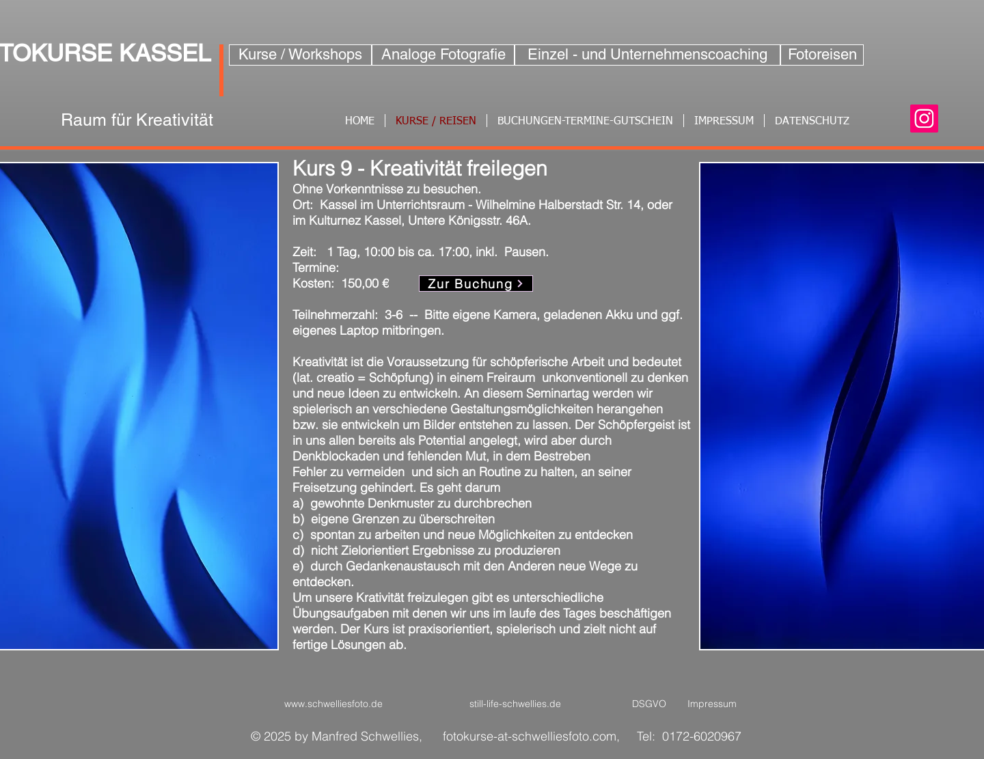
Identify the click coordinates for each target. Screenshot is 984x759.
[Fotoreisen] (822, 55)
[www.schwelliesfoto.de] (333, 704)
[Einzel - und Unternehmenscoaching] (647, 55)
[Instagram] (924, 119)
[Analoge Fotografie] (443, 55)
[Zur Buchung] (476, 283)
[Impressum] (712, 704)
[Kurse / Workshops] (300, 55)
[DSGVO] (649, 704)
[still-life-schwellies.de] (515, 704)
